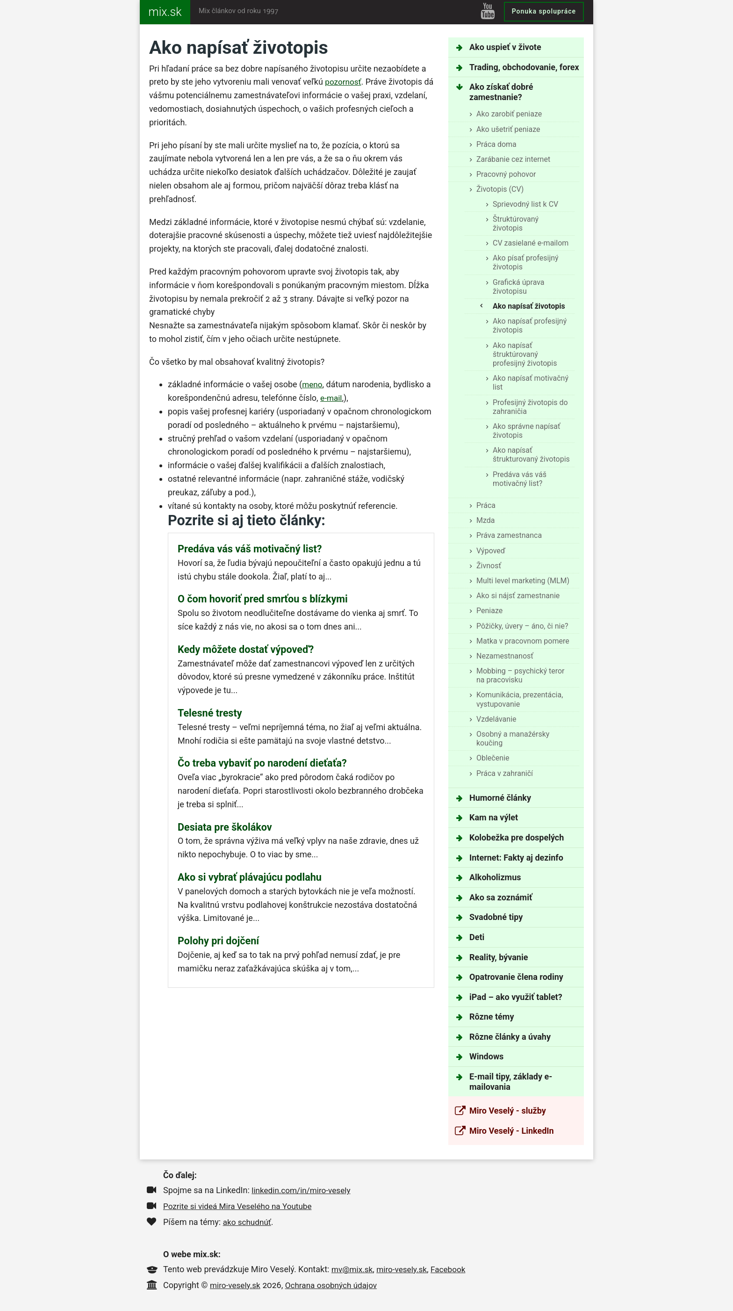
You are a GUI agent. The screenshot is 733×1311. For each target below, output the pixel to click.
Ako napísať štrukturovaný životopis (531, 455)
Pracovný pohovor (506, 174)
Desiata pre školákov (225, 827)
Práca (486, 505)
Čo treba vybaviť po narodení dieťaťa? (262, 763)
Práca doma (496, 144)
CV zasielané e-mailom (530, 243)
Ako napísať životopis (529, 306)
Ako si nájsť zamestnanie (518, 595)
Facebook (453, 1269)
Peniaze (489, 610)
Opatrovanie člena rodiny (516, 977)
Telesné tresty (210, 713)
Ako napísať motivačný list (530, 382)
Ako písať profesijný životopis (526, 262)
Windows (486, 1056)
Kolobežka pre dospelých (516, 837)
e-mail (331, 398)
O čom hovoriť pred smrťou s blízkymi (263, 599)
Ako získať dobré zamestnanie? (501, 92)
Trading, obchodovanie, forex (524, 67)
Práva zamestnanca (509, 535)
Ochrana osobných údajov (335, 1285)
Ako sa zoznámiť (500, 897)
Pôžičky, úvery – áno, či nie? (522, 626)
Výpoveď (490, 550)
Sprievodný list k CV (525, 204)
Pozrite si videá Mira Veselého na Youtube (241, 1206)
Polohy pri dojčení (218, 941)
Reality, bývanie (498, 957)
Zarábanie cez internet (513, 159)
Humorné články (500, 798)
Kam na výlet (493, 817)
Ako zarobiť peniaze (509, 113)
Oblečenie (492, 757)
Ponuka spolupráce (544, 11)
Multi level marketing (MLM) (522, 580)
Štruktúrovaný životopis (516, 223)
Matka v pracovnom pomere (522, 641)
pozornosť (344, 82)
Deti (476, 937)
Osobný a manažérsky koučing (512, 738)
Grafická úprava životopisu (519, 287)
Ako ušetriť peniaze (508, 129)
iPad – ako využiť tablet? (515, 997)
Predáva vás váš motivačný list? (519, 479)
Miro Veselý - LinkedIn (511, 1131)
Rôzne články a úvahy (510, 1037)
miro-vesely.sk (405, 1269)
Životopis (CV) (500, 189)
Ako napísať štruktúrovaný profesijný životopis (525, 354)
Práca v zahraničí (504, 773)
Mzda (485, 520)
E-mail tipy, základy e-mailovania (510, 1082)
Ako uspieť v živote (505, 47)
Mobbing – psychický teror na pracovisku (520, 675)
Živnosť (488, 565)
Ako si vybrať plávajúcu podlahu (250, 877)
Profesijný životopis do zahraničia (530, 407)
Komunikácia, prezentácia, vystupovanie (519, 699)
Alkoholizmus (495, 877)
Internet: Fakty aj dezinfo (516, 857)
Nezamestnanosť (504, 656)
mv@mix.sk (353, 1269)
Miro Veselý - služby (507, 1110)
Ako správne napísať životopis (527, 431)
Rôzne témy (491, 1016)
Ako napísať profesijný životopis (530, 325)
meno (312, 384)
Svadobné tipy (496, 917)
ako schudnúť (248, 1222)
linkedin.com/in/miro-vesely (303, 1190)
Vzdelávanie (496, 719)
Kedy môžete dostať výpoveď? (246, 649)
